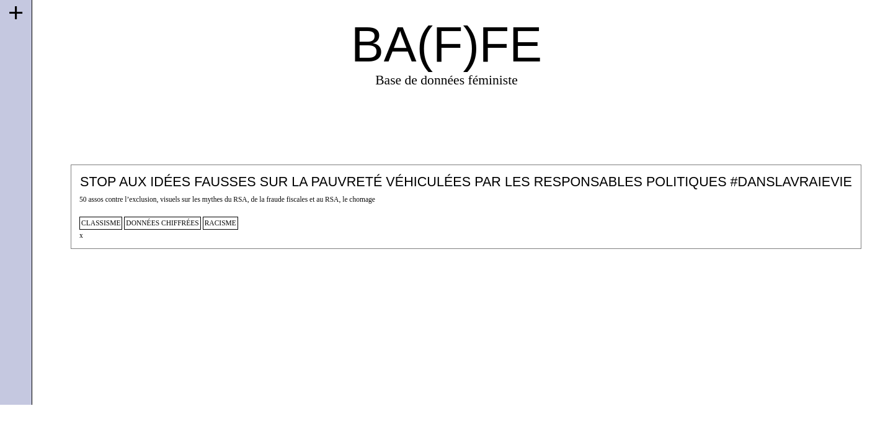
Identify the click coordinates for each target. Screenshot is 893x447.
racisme (220, 223)
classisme (100, 223)
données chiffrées (162, 223)
